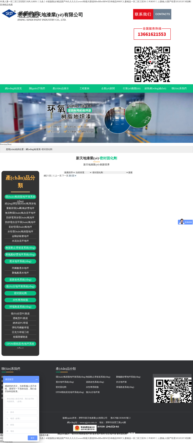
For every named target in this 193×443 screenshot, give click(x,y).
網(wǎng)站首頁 (13, 88)
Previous (3, 144)
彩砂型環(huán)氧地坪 (20, 227)
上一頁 (58, 176)
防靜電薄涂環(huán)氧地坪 (20, 217)
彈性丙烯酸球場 (20, 327)
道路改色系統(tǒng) (20, 279)
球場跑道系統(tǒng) (20, 306)
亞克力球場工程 (20, 332)
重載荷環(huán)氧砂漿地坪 (20, 208)
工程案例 (84, 88)
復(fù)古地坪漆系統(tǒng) (20, 286)
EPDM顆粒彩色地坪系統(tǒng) (20, 344)
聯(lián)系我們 (179, 88)
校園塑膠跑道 (20, 337)
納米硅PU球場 (20, 323)
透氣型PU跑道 (20, 318)
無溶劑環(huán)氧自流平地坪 (20, 213)
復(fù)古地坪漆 (93, 392)
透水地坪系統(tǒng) (20, 261)
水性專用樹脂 (20, 300)
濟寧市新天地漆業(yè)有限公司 (93, 418)
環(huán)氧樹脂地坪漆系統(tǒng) (20, 197)
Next (9, 144)
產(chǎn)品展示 (61, 88)
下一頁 (65, 176)
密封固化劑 (20, 293)
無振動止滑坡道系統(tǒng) (20, 247)
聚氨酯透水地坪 (20, 272)
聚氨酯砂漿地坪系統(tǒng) (20, 254)
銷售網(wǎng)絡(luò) (155, 88)
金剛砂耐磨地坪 (20, 236)
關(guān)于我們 (37, 88)
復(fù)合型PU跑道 (20, 313)
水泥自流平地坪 (20, 241)
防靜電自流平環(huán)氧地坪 (20, 222)
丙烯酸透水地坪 (20, 268)
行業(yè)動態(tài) (131, 88)
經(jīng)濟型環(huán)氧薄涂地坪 (20, 204)
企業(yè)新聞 (108, 88)
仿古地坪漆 (121, 382)
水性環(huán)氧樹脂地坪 (20, 231)
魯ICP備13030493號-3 (120, 418)
